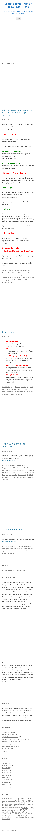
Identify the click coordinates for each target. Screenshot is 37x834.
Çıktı (26, 546)
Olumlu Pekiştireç (17, 472)
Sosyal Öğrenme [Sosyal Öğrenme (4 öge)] (19, 812)
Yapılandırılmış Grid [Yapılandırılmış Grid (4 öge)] (7, 815)
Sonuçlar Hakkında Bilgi (27, 277)
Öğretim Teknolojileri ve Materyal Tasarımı (15, 739)
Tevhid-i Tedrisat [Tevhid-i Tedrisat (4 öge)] (23, 813)
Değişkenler (5, 468)
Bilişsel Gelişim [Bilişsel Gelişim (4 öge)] (6, 801)
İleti (22, 389)
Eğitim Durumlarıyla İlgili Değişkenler (13, 445)
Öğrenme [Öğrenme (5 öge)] (5, 817)
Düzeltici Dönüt (18, 468)
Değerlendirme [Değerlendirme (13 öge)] (23, 800)
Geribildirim (5, 275)
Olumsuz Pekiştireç (28, 472)
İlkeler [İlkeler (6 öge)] (31, 817)
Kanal (25, 389)
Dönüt (13, 272)
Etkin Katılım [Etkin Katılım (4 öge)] (28, 802)
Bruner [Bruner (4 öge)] (12, 801)
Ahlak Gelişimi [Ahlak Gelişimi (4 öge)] (6, 798)
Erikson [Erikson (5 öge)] (23, 803)
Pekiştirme (12, 475)
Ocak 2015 (5, 777)
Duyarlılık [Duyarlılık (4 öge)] (4, 802)
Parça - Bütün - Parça (13, 277)
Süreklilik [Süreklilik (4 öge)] (25, 812)
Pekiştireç (5, 475)
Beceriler (23, 387)
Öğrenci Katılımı (7, 472)
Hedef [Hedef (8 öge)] (25, 807)
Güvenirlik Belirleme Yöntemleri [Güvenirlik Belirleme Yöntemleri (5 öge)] (12, 808)
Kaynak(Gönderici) (7, 392)
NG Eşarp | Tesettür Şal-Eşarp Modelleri (14, 570)
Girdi (3, 549)
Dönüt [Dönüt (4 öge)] (8, 802)
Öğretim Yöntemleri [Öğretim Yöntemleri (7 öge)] (17, 817)
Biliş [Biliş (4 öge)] (33, 798)
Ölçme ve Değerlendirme (9, 741)
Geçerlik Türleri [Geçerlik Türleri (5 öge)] (25, 804)
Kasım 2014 (5, 782)
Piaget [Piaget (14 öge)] (22, 810)
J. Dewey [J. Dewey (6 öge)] (31, 807)
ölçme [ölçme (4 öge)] (27, 817)
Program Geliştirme (8, 465)
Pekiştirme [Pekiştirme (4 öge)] (15, 810)
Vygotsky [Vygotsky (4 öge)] (29, 813)
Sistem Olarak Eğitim (12, 529)
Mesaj (16, 392)
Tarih (3, 751)
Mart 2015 (5, 773)
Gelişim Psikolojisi (7, 732)
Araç (18, 387)
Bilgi (28, 387)
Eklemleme (5, 470)
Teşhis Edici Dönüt (20, 475)
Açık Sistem (21, 546)
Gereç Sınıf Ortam (7, 389)
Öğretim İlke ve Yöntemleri (10, 737)
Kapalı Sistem (14, 549)
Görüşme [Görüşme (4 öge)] (32, 804)
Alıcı (16, 387)
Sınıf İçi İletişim (9, 332)
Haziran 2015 (6, 765)
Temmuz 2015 (6, 763)
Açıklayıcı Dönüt (22, 465)
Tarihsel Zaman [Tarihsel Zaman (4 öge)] (6, 813)
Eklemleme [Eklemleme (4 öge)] (13, 802)
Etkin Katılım (25, 272)
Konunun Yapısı (14, 275)
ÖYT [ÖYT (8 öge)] (20, 815)
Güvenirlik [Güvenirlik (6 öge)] (12, 805)
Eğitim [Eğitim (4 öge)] (4, 804)
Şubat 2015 (5, 775)
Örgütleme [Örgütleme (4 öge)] (15, 815)
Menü (18, 18)
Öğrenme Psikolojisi (8, 270)
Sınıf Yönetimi (6, 387)
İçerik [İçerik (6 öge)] (8, 819)
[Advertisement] (18, 41)
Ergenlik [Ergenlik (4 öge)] (18, 802)
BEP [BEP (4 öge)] (31, 798)
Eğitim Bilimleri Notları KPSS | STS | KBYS (18, 5)
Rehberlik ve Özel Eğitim (9, 746)
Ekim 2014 (5, 784)
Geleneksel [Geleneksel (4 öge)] (12, 804)
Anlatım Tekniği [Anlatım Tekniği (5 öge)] (25, 798)
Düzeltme (18, 272)
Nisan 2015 (5, 770)
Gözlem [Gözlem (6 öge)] (5, 805)
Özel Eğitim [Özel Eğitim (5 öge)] (25, 815)
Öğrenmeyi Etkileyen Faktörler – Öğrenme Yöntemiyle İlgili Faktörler (17, 112)
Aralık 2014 (5, 780)
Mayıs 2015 (5, 768)
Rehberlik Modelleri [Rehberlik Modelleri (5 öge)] (8, 812)
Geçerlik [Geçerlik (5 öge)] (17, 804)
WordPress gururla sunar (9, 830)
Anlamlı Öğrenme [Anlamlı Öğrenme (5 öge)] (15, 798)
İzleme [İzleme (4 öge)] (4, 819)
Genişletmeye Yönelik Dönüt (25, 470)
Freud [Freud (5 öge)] (7, 804)
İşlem (7, 549)
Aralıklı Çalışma (22, 270)
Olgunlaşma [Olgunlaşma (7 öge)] (7, 810)
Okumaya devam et (9, 460)
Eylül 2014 (5, 787)
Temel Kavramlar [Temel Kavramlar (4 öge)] (14, 813)
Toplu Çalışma (6, 280)
